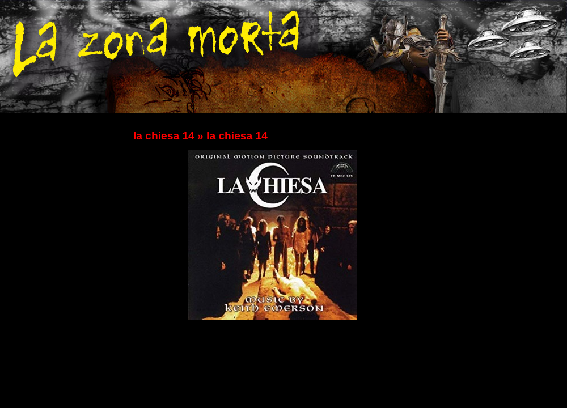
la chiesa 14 (163, 136)
